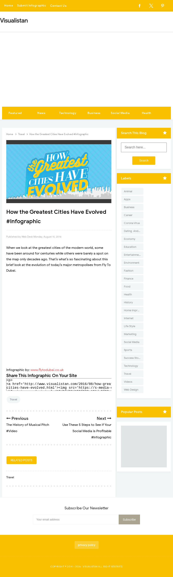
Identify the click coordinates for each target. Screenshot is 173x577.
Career (128, 215)
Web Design (131, 389)
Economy (129, 239)
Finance (128, 278)
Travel (13, 399)
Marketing (130, 334)
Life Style (129, 326)
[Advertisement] (86, 75)
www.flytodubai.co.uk (47, 370)
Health (146, 113)
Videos (128, 381)
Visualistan (90, 566)
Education (130, 247)
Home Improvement (133, 310)
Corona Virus (132, 223)
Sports (128, 350)
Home (8, 6)
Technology (67, 113)
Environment (131, 262)
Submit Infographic (31, 6)
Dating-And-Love (133, 231)
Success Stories (133, 358)
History (128, 302)
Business (94, 113)
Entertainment (132, 255)
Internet (129, 318)
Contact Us (58, 6)
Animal (128, 191)
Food (127, 286)
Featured (15, 113)
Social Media (120, 113)
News (41, 113)
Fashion (128, 270)
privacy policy (86, 545)
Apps (127, 199)
